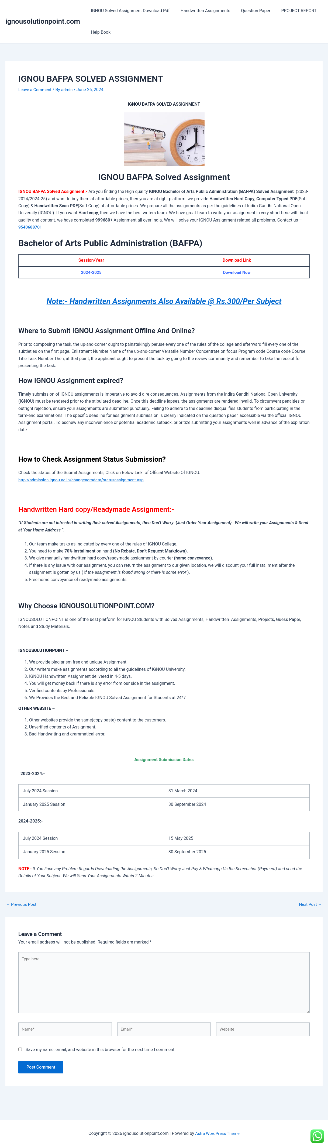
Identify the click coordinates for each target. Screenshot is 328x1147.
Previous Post (22, 904)
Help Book (99, 32)
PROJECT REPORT (291, 10)
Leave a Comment (35, 89)
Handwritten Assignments (202, 10)
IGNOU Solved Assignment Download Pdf (129, 10)
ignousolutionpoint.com (42, 21)
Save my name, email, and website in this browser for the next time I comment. (101, 1053)
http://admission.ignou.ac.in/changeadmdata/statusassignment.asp (84, 479)
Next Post (310, 904)
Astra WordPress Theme (217, 1133)
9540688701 (30, 227)
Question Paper (250, 10)
